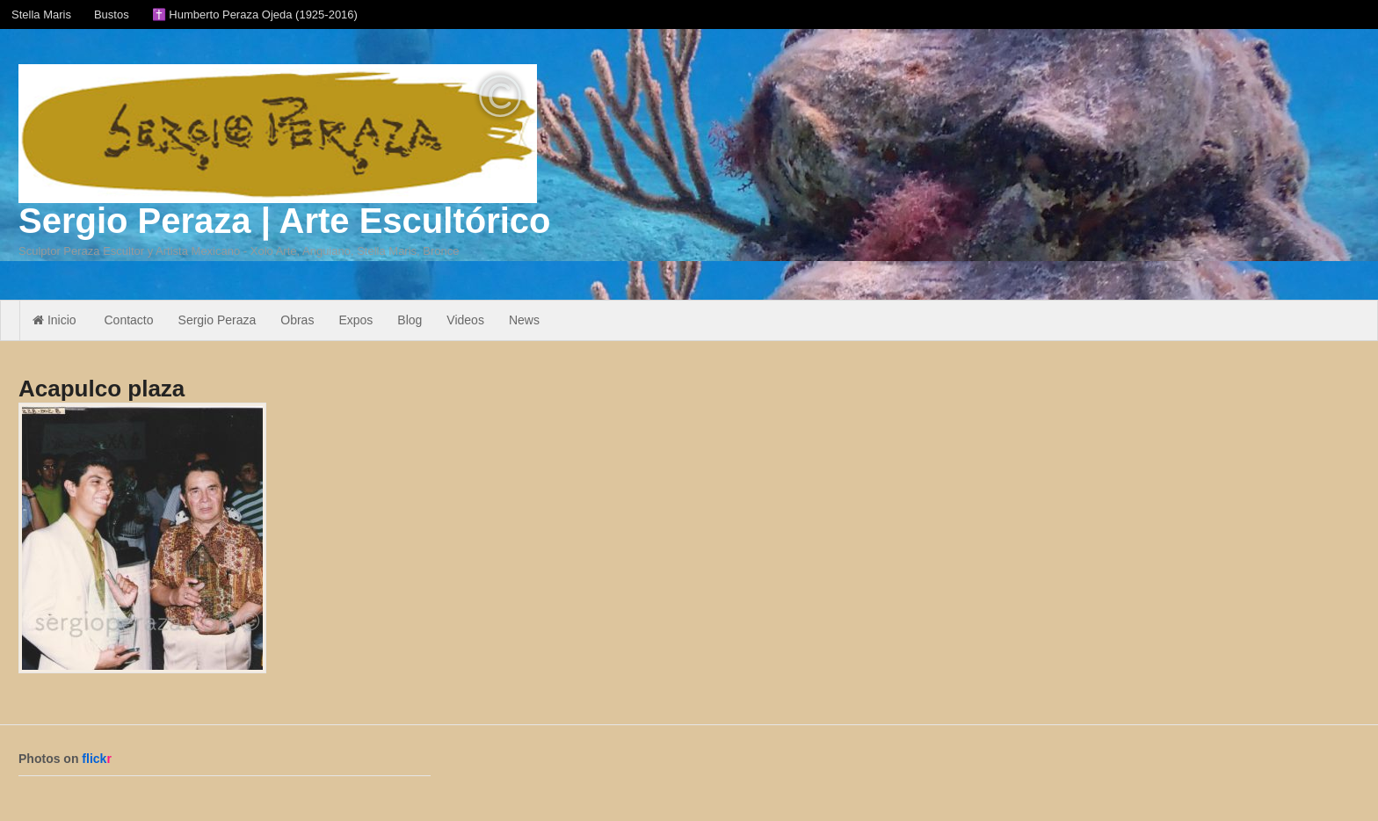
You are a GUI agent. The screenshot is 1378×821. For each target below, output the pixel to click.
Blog (409, 320)
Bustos (111, 14)
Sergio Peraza (217, 320)
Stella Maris (41, 14)
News (524, 320)
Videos (465, 320)
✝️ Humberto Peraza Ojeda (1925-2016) (255, 14)
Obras (297, 320)
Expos (355, 320)
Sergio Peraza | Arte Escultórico (284, 220)
